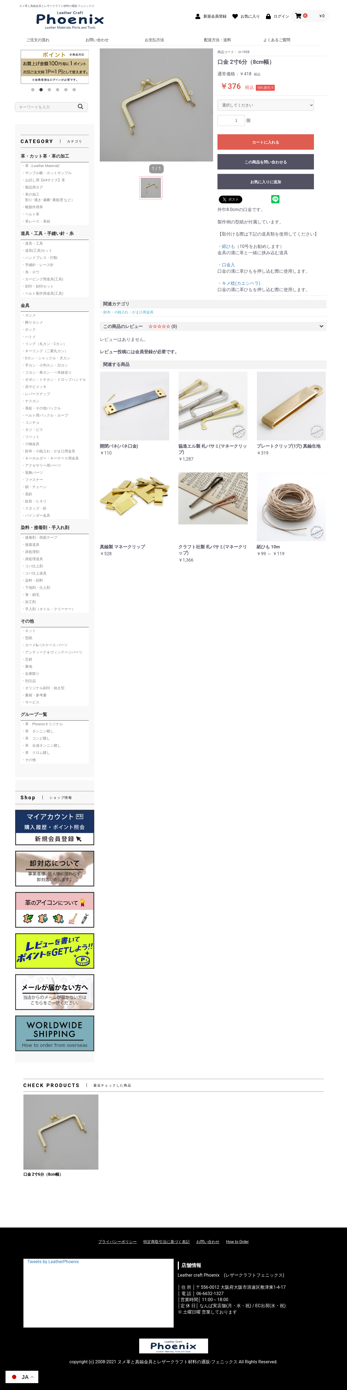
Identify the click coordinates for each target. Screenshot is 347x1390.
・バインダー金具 (35, 515)
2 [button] (42, 91)
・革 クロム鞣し (35, 753)
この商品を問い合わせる (265, 162)
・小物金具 (30, 444)
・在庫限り (30, 674)
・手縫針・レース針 (37, 265)
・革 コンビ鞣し (35, 738)
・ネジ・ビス (32, 430)
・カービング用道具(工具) (42, 279)
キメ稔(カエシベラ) (241, 283)
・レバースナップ (35, 394)
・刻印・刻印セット (37, 286)
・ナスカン (30, 401)
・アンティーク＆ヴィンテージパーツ (51, 652)
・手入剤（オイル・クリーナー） (48, 609)
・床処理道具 (32, 559)
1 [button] (34, 91)
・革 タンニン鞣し (37, 731)
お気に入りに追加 (265, 182)
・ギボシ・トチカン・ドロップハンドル (53, 379)
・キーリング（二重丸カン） (44, 351)
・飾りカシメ (32, 322)
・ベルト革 (30, 214)
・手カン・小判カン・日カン (44, 365)
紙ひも (228, 246)
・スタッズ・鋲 (34, 508)
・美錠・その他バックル (41, 408)
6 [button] (75, 91)
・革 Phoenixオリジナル (42, 724)
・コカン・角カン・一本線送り (46, 372)
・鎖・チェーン (34, 487)
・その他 (28, 760)
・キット (28, 631)
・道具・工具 (32, 243)
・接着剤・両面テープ (39, 537)
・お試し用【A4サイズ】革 (43, 180)
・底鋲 (26, 494)
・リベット (30, 437)
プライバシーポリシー (117, 1241)
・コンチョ (30, 422)
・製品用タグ (32, 187)
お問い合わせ (97, 40)
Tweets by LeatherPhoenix (53, 1261)
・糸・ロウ (30, 272)
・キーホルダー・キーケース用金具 (50, 458)
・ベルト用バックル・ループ (44, 415)
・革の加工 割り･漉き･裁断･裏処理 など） (48, 197)
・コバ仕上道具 (34, 573)
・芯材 (26, 659)
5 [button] (67, 91)
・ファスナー (32, 480)
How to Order (237, 1241)
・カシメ (28, 315)
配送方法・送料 (217, 40)
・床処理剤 (30, 552)
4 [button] (58, 91)
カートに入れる (265, 142)
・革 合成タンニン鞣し (41, 745)
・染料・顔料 (32, 580)
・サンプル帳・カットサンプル (46, 173)
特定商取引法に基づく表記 (166, 1241)
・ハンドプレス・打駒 (39, 258)
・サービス (30, 702)
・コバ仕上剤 (32, 566)
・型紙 (26, 638)
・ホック (28, 329)
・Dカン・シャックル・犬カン (46, 358)
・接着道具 (30, 545)
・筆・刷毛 (30, 595)
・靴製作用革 (32, 207)
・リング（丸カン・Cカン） (44, 344)
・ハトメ (28, 337)
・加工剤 (28, 602)
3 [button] (50, 91)
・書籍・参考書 (34, 695)
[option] (55, 67)
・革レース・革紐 (35, 221)
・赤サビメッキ (34, 387)
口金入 (228, 264)
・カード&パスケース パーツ (44, 645)
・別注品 (28, 681)
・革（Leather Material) (40, 166)
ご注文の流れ (37, 40)
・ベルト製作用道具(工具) (42, 293)
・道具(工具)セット (37, 250)
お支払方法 (154, 40)
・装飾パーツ (32, 472)
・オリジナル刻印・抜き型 (42, 688)
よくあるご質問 (276, 40)
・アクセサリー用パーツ (41, 465)
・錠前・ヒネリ (34, 501)
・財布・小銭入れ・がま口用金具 (48, 451)
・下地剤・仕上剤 (35, 587)
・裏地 (26, 666)
